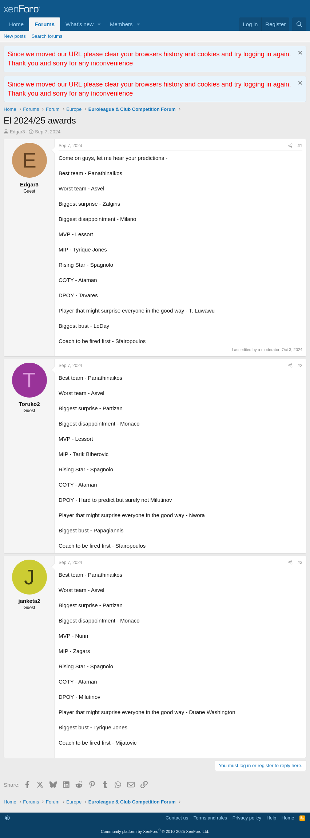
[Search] (299, 24)
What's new (79, 24)
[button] (99, 24)
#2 (300, 365)
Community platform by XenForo (155, 831)
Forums (45, 24)
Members (121, 24)
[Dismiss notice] (299, 53)
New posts (15, 36)
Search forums (47, 36)
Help (272, 818)
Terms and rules (210, 818)
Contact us (177, 818)
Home (16, 24)
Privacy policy (246, 818)
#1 (300, 145)
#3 (300, 562)
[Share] (290, 146)
